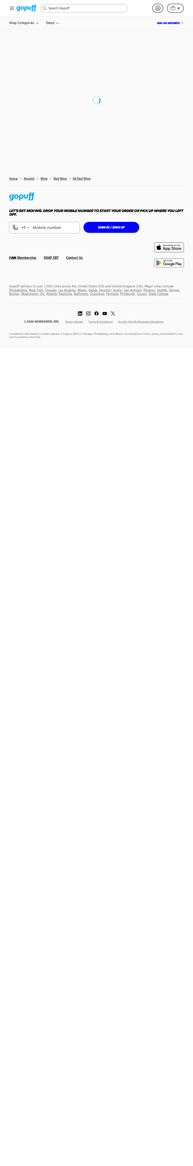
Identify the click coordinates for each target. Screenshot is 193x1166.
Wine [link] (44, 179)
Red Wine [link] (60, 179)
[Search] (86, 8)
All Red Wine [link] (82, 179)
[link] (26, 8)
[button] (175, 8)
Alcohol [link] (29, 179)
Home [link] (13, 179)
